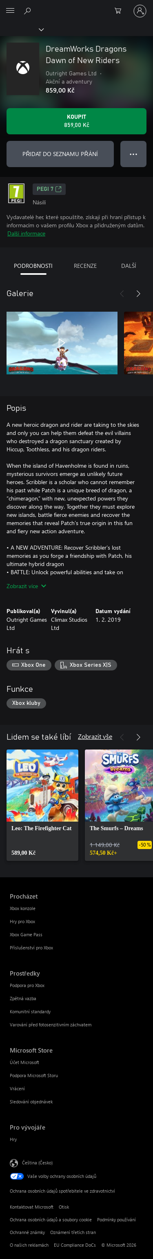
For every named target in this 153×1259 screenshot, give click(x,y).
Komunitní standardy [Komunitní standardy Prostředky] (30, 1011)
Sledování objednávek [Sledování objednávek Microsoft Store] (31, 1101)
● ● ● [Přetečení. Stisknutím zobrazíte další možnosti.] (133, 154)
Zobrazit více (26, 586)
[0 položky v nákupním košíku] (120, 11)
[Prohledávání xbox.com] (28, 10)
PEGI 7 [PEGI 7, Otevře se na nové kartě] (49, 189)
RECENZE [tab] (85, 265)
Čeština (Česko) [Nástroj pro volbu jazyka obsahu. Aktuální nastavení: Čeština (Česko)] (37, 1162)
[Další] (138, 293)
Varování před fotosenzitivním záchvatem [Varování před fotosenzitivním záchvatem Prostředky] (50, 1024)
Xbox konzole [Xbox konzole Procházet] (22, 908)
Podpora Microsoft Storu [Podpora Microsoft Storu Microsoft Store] (34, 1075)
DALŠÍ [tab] (128, 265)
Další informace (26, 233)
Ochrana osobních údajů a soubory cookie (51, 1219)
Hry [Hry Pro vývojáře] (13, 1139)
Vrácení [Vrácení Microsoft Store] (17, 1088)
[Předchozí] (122, 293)
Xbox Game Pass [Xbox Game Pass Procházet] (26, 934)
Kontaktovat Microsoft (31, 1206)
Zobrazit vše (95, 736)
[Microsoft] (76, 6)
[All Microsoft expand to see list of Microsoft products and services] (10, 11)
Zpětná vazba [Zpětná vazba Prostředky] (23, 998)
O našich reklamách (29, 1245)
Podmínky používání (116, 1219)
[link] (42, 805)
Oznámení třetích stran (73, 1232)
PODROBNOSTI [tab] (33, 265)
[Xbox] (21, 29)
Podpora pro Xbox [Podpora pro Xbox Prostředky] (27, 985)
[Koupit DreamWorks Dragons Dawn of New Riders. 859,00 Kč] (76, 121)
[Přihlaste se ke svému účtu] (140, 11)
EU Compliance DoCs (75, 1245)
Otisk (64, 1206)
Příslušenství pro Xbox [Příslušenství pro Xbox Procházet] (31, 947)
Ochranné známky (27, 1232)
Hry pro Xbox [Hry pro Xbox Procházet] (22, 921)
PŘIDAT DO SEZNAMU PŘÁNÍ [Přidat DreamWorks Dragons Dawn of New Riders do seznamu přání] (60, 154)
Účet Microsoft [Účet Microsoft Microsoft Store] (24, 1062)
